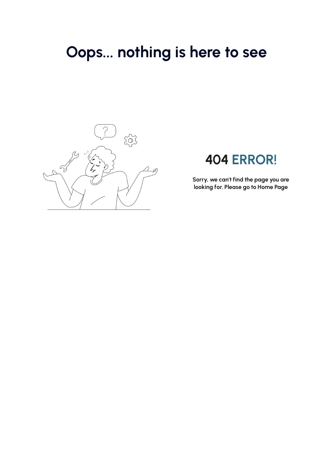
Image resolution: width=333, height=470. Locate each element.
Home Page (273, 187)
